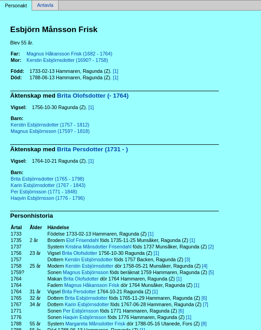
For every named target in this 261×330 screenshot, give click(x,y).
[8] (204, 323)
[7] (205, 304)
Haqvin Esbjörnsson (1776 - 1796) (48, 198)
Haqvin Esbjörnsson (84, 317)
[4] (204, 266)
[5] (211, 272)
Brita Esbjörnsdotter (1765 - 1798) (47, 179)
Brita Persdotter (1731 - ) (92, 149)
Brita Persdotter (79, 291)
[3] (187, 259)
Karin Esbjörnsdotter (87, 304)
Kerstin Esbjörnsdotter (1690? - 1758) (67, 60)
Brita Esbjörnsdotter (86, 298)
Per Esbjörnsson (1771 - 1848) (44, 191)
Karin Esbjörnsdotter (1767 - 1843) (48, 185)
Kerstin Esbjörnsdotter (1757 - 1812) (50, 124)
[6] (204, 298)
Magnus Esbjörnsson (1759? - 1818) (50, 131)
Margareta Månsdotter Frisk (95, 323)
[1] (115, 71)
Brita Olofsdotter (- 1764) (93, 95)
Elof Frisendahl (82, 240)
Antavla (45, 5)
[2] (211, 246)
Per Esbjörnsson (80, 311)
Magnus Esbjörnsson (86, 272)
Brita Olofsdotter (79, 253)
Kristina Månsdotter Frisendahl (98, 246)
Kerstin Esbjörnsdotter (89, 259)
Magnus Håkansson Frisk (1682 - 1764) (69, 53)
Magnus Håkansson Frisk (91, 285)
